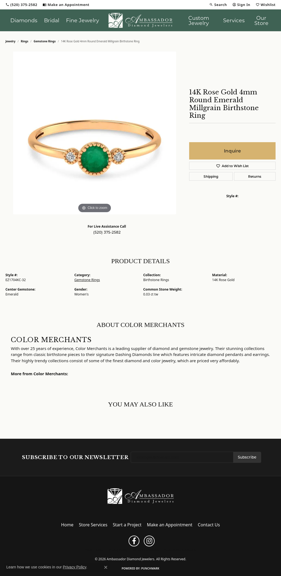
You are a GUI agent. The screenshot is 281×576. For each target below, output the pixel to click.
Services (234, 20)
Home (67, 525)
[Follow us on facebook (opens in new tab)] (134, 541)
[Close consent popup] (105, 567)
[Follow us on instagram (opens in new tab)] (149, 541)
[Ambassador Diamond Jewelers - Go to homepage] (140, 496)
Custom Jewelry (198, 20)
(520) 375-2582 (107, 232)
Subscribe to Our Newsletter (75, 457)
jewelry (10, 41)
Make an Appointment (169, 525)
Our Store (261, 20)
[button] (218, 4)
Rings (24, 41)
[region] (94, 133)
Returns (254, 176)
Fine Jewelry (82, 20)
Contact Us (209, 525)
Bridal (51, 20)
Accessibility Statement (180, 550)
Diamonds (23, 20)
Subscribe (247, 457)
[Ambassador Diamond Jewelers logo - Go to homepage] (140, 20)
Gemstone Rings (45, 41)
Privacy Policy (117, 550)
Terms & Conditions (145, 550)
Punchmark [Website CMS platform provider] (150, 568)
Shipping (211, 176)
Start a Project (127, 525)
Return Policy (94, 550)
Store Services (93, 525)
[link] (21, 4)
